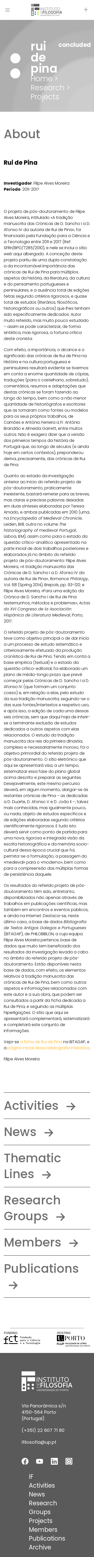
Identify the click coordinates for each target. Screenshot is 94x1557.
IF (31, 1477)
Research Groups (34, 1208)
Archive (40, 1547)
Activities (39, 1106)
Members (41, 1242)
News (28, 1132)
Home (41, 78)
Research (43, 1503)
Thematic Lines (32, 1166)
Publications (41, 1275)
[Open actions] (85, 10)
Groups (40, 1512)
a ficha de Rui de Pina (41, 1042)
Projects (45, 97)
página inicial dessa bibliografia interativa (48, 1048)
